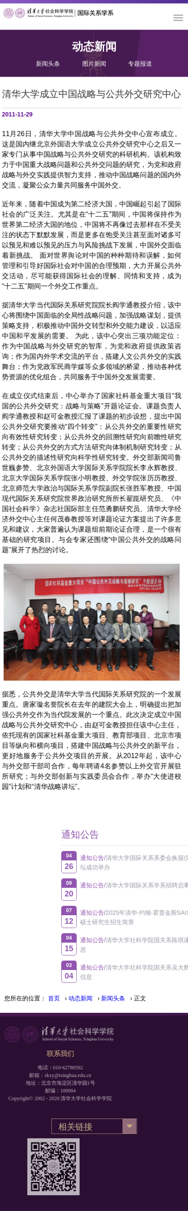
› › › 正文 (97, 998)
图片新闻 (94, 63)
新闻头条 (48, 63)
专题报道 (140, 63)
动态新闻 (81, 998)
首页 (54, 998)
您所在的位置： (25, 998)
